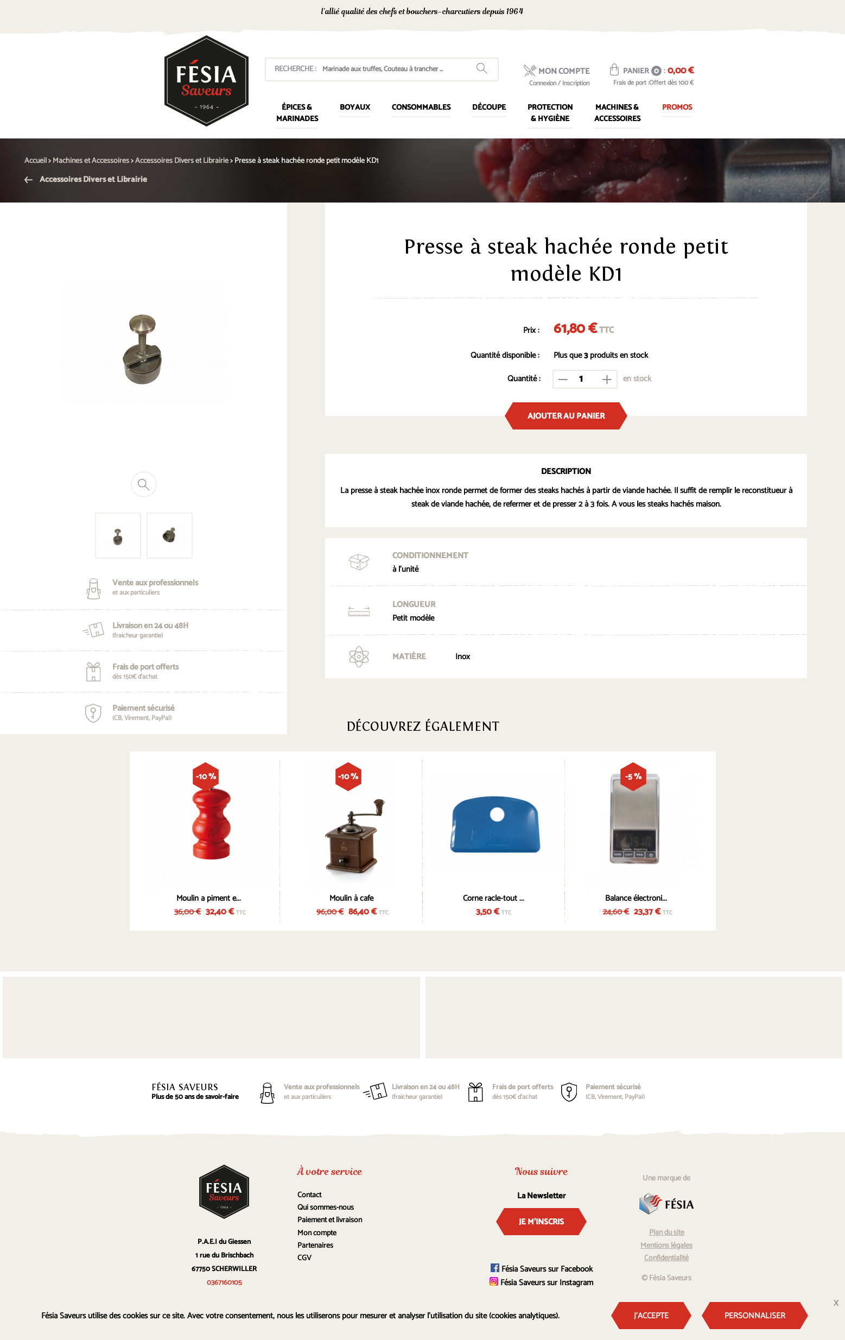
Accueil (35, 161)
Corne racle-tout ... (493, 898)
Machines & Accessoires (617, 113)
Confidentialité (666, 1258)
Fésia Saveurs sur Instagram (541, 1283)
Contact (309, 1195)
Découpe (489, 107)
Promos (677, 107)
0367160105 (597, 13)
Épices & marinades (297, 113)
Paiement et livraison (329, 1220)
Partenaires (315, 1246)
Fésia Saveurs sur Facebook (542, 1269)
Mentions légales (666, 1246)
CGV (304, 1258)
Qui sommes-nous (325, 1208)
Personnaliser (755, 1316)
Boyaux (355, 107)
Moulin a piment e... (208, 898)
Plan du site (666, 1233)
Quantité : (524, 378)
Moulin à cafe (351, 898)
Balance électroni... (636, 898)
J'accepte (651, 1316)
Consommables (421, 107)
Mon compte (316, 1233)
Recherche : (295, 69)
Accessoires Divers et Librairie (85, 179)
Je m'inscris (541, 1222)
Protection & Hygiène (550, 113)
